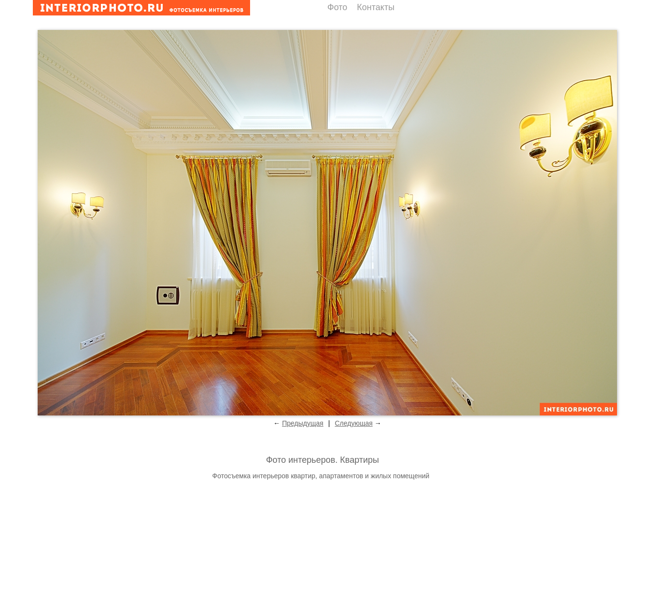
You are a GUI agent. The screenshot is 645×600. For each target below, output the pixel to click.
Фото (337, 7)
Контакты (375, 7)
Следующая (353, 423)
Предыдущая (302, 423)
